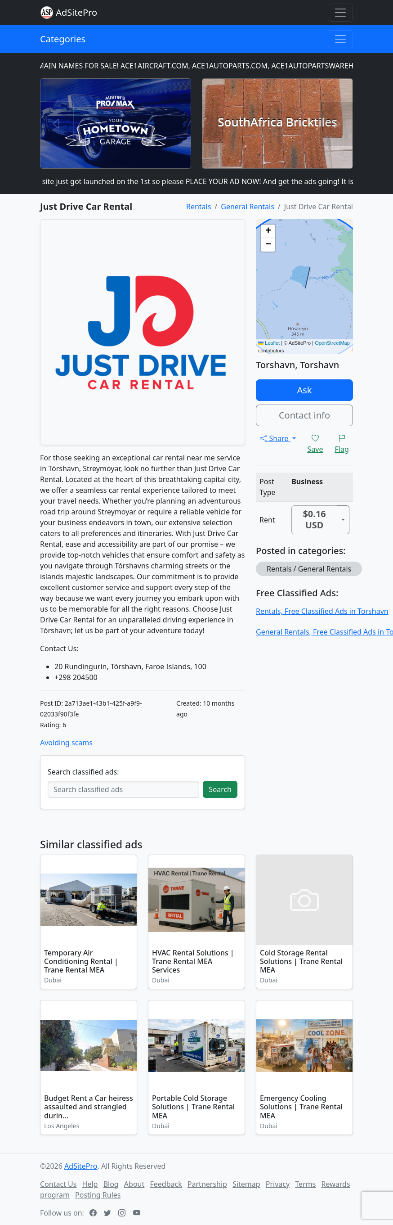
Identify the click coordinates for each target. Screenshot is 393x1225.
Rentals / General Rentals (309, 569)
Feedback (166, 1184)
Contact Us (58, 1184)
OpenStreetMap (332, 343)
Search (220, 789)
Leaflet (269, 343)
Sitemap (246, 1184)
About (134, 1184)
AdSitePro (76, 12)
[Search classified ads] (123, 789)
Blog (111, 1184)
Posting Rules (98, 1195)
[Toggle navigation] (340, 13)
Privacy (278, 1184)
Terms (305, 1184)
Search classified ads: (83, 772)
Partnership (207, 1184)
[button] (268, 231)
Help (90, 1184)
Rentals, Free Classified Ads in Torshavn (322, 611)
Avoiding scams (66, 743)
